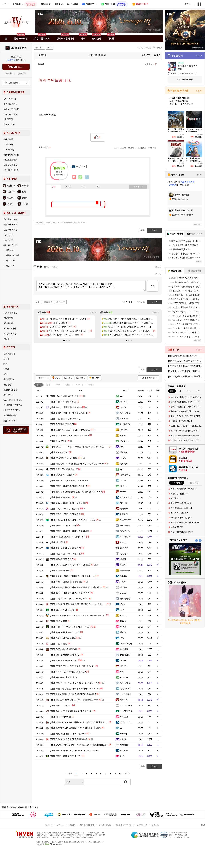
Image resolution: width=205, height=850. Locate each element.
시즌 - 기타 (9, 265)
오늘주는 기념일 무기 (63, 525)
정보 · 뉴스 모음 (9, 98)
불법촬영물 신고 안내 (123, 825)
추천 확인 (152, 148)
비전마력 (124, 514)
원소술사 (11, 198)
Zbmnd (123, 593)
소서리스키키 (126, 497)
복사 (49, 47)
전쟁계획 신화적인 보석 (64, 660)
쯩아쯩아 (124, 430)
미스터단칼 (125, 424)
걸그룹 (6, 369)
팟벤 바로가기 (9, 353)
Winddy (123, 576)
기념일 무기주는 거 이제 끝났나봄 (68, 413)
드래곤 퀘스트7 (9, 415)
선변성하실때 (59, 452)
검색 (27, 82)
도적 (24, 191)
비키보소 (124, 716)
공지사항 (155, 825)
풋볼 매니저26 (9, 420)
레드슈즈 (124, 548)
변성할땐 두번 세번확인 (64, 458)
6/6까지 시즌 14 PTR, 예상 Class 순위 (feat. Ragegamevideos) (82, 745)
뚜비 (122, 446)
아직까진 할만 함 (61, 705)
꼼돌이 (123, 486)
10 (120, 773)
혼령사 (25, 198)
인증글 (57, 378)
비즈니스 (60, 825)
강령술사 (11, 191)
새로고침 (157, 267)
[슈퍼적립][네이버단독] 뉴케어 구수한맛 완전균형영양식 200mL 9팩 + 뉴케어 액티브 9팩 (185, 376)
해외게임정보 (8, 379)
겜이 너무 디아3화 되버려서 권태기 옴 (70, 711)
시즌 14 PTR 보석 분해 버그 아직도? (70, 626)
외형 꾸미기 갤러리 (11, 170)
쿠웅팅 (123, 458)
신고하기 (132, 148)
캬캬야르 (124, 435)
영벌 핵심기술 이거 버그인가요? (68, 733)
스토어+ (199, 91)
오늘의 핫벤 (8, 318)
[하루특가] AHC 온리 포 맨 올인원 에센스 (185, 361)
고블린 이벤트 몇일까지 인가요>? (68, 486)
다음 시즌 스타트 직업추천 (65, 553)
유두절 (123, 559)
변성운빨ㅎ (58, 441)
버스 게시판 (8, 240)
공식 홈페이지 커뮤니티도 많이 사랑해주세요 (74, 750)
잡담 (48, 384)
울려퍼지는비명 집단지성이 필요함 (69, 480)
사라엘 (123, 739)
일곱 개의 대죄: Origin (12, 400)
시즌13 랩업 (58, 643)
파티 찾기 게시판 (10, 245)
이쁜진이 (41, 55)
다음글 (47, 302)
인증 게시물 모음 (10, 114)
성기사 (10, 204)
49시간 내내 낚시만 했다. (64, 396)
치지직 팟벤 (8, 119)
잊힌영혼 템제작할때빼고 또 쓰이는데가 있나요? (75, 728)
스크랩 (123, 148)
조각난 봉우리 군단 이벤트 (65, 514)
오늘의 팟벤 (8, 323)
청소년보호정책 (104, 825)
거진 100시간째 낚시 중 (64, 469)
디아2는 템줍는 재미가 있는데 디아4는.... (72, 576)
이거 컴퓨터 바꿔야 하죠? (65, 548)
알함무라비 (125, 688)
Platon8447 (125, 655)
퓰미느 (123, 632)
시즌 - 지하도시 (11, 255)
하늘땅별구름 (126, 711)
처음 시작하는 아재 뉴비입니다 (67, 503)
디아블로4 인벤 (19, 48)
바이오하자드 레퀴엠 (11, 410)
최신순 (55, 267)
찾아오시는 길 (141, 825)
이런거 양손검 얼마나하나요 (66, 581)
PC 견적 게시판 (9, 333)
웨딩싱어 (124, 700)
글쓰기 (154, 370)
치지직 (6, 359)
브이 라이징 (8, 395)
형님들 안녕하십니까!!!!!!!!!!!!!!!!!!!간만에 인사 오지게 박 (78, 604)
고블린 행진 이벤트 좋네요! (65, 756)
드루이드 (25, 185)
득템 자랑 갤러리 (10, 165)
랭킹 (83, 187)
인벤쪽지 (74, 177)
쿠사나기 (124, 401)
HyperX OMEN (10, 389)
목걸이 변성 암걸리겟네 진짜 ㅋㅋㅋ (70, 593)
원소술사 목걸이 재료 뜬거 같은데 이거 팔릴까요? (76, 587)
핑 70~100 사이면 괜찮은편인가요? (69, 435)
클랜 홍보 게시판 (10, 219)
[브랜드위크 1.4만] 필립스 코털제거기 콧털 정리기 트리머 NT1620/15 (185, 366)
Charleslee (124, 745)
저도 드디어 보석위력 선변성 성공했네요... (72, 520)
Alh (121, 728)
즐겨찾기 (96, 378)
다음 (125, 773)
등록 (152, 286)
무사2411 (124, 441)
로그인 (187, 4)
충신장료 (124, 553)
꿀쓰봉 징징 (58, 621)
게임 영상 (7, 384)
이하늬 (123, 542)
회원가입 (9, 73)
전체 (39, 384)
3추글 (69, 378)
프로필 (68, 187)
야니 (122, 671)
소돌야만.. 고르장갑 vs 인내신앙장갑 (70, 430)
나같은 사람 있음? (61, 559)
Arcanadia (124, 418)
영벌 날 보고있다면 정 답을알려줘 (68, 739)
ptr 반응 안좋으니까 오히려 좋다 (68, 536)
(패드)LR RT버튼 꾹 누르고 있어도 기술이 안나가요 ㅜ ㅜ (79, 446)
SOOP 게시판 (9, 124)
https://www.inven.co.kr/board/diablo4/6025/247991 (66, 222)
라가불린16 (125, 536)
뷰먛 (122, 638)
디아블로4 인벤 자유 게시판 (150, 47)
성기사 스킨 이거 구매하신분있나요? (70, 565)
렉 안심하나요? (60, 570)
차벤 (5, 364)
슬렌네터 (124, 508)
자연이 (123, 581)
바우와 (123, 615)
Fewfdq (123, 733)
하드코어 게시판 (10, 160)
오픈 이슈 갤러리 (10, 313)
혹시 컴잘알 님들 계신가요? (66, 407)
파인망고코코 (126, 722)
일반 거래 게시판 (10, 229)
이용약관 (71, 825)
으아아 (123, 604)
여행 (5, 374)
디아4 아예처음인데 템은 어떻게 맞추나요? (73, 694)
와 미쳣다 (57, 542)
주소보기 (39, 47)
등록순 (46, 267)
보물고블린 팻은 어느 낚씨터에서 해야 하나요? (75, 688)
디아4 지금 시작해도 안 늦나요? (68, 671)
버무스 (123, 626)
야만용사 (11, 185)
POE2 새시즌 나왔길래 (63, 649)
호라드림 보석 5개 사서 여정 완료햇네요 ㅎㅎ (74, 700)
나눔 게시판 (8, 235)
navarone (124, 677)
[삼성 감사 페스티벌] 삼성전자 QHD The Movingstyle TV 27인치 (185, 356)
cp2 (121, 396)
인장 (53, 187)
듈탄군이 (124, 666)
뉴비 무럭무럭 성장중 (63, 638)
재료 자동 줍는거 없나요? (65, 632)
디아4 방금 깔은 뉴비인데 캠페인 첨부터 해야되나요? (78, 615)
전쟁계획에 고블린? (62, 475)
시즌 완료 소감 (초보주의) (65, 418)
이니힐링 (80, 177)
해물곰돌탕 (125, 570)
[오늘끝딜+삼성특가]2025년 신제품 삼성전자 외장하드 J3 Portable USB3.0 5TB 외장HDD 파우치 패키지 (185, 371)
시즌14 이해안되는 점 (63, 401)
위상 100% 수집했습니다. (65, 508)
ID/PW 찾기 (21, 73)
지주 (122, 610)
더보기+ (93, 312)
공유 (116, 148)
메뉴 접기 (138, 187)
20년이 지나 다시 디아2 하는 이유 (68, 598)
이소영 (123, 565)
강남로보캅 (125, 531)
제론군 (123, 660)
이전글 (60, 302)
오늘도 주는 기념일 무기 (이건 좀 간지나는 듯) (74, 683)
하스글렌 (124, 649)
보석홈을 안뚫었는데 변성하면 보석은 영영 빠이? (76, 491)
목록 (146, 64)
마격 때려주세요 (60, 716)
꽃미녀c (123, 452)
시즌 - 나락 (9, 260)
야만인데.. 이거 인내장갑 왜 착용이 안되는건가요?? (77, 463)
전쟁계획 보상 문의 (62, 424)
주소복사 (39, 222)
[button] (64, 340)
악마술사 (25, 204)
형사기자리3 (125, 694)
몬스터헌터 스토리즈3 (12, 405)
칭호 (98, 187)
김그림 (123, 480)
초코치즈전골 (126, 643)
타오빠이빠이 (126, 520)
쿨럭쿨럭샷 (125, 475)
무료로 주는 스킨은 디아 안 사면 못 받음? (72, 666)
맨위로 (142, 302)
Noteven (123, 491)
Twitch (123, 407)
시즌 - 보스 (9, 250)
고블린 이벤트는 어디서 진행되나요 (69, 531)
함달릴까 (124, 503)
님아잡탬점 (125, 413)
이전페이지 (129, 302)
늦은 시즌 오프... (60, 497)
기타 (78, 384)
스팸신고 (142, 148)
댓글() (153, 64)
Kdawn (123, 621)
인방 (68, 384)
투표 (58, 384)
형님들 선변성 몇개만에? (64, 655)
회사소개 (48, 825)
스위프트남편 (126, 705)
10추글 (82, 378)
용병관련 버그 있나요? (63, 677)
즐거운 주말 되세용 (62, 610)
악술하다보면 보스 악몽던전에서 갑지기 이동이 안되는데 (79, 722)
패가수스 (124, 587)
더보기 (86, 177)
